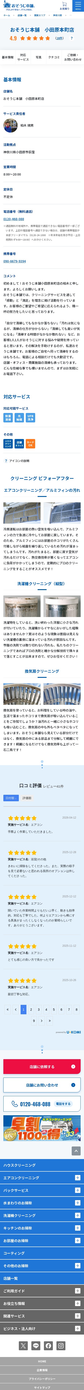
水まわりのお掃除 (17, 1203)
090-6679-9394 (14, 261)
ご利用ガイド (14, 1290)
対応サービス (23, 57)
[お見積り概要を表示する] (64, 6)
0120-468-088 (13, 219)
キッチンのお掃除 (17, 1228)
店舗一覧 (10, 1278)
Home (42, 1361)
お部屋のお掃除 (15, 1240)
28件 (59, 38)
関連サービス (14, 1316)
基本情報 (7, 57)
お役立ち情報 (14, 1303)
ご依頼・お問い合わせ (73, 57)
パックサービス (15, 1190)
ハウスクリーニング (19, 1165)
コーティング (14, 1253)
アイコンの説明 (19, 461)
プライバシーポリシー (42, 1379)
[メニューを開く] (78, 6)
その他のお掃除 (15, 1265)
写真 (38, 57)
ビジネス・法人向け (19, 1328)
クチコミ (54, 57)
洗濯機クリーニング (19, 1215)
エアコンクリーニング (21, 1177)
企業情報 (42, 1370)
